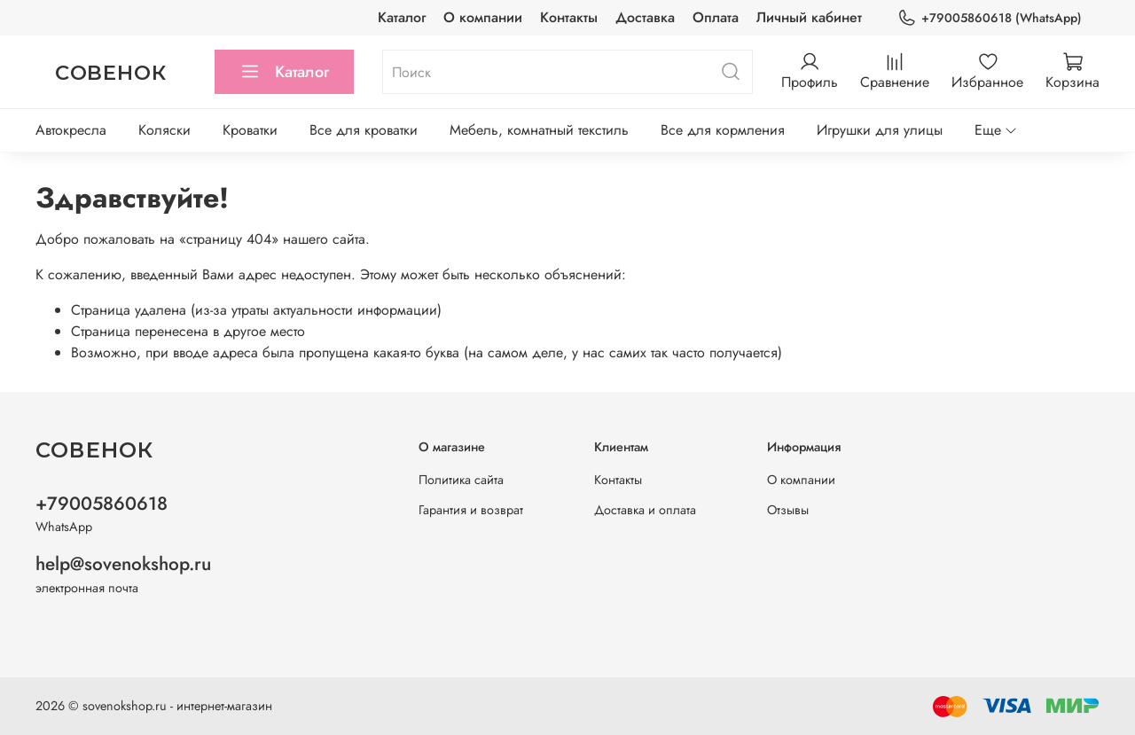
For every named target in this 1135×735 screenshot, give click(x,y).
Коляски (164, 130)
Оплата (716, 17)
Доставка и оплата (645, 510)
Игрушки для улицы (880, 130)
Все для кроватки (363, 130)
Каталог (402, 17)
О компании (482, 17)
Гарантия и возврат (471, 510)
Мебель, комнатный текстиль (539, 130)
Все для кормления (723, 130)
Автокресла (70, 130)
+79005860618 (101, 503)
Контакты (569, 17)
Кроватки (250, 130)
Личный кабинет (809, 17)
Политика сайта (461, 480)
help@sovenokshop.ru (123, 564)
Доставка (645, 17)
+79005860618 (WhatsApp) (989, 18)
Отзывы (788, 510)
